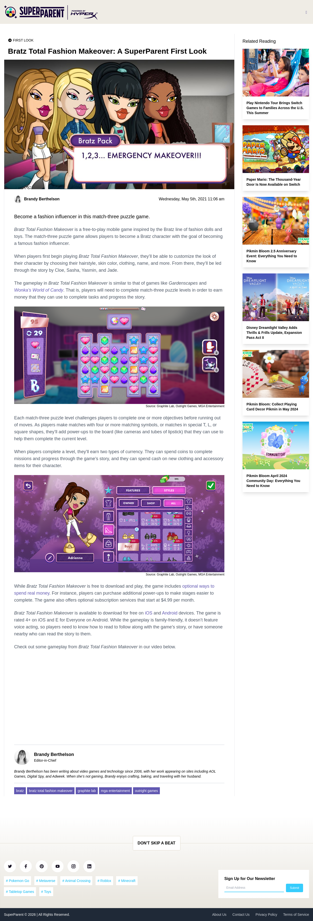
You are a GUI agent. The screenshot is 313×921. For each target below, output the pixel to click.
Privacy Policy (266, 915)
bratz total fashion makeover (51, 791)
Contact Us (240, 915)
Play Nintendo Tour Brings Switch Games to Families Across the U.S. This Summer (275, 108)
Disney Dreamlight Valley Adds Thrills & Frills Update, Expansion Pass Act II (274, 333)
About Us (219, 915)
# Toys (46, 892)
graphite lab (87, 791)
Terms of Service (296, 915)
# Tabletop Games (20, 892)
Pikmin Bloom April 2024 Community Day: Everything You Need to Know (273, 481)
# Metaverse (45, 881)
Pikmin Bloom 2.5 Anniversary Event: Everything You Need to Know (271, 256)
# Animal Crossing (76, 881)
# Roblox (104, 881)
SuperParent (14, 915)
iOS (148, 613)
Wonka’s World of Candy (38, 290)
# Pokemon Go (17, 881)
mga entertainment (115, 791)
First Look (23, 40)
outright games (146, 791)
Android (169, 613)
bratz (20, 791)
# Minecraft (126, 881)
